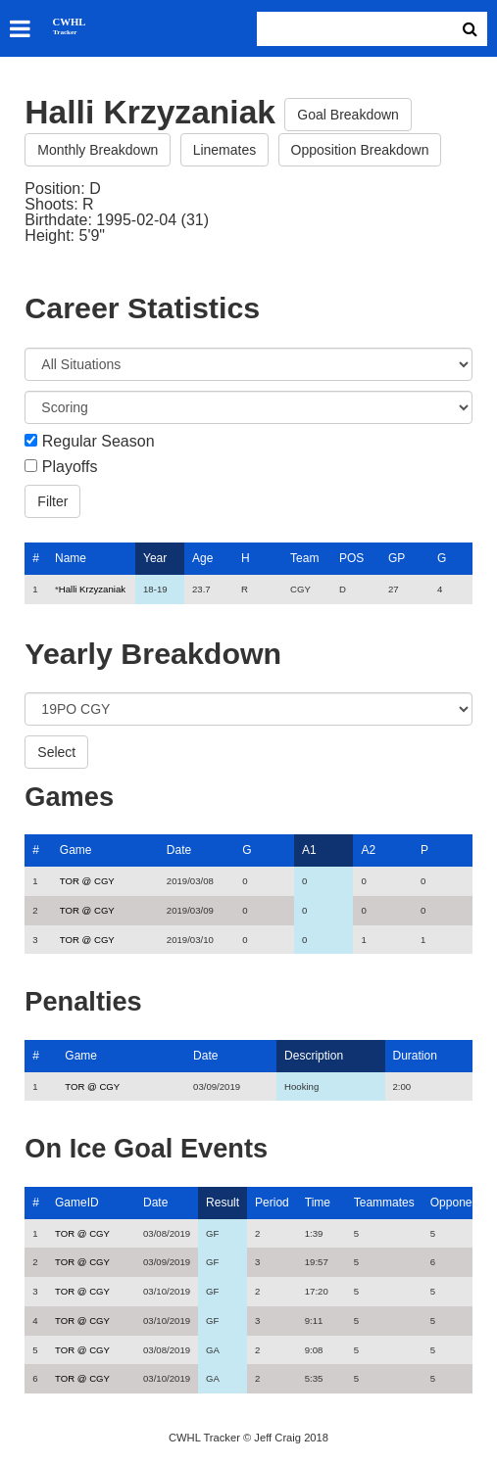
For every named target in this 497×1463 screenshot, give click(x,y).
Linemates (225, 150)
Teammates (384, 1202)
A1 (309, 850)
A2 (368, 850)
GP (396, 558)
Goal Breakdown (348, 114)
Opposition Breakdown (360, 150)
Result (222, 1202)
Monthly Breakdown (97, 150)
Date (179, 850)
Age (202, 558)
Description (313, 1055)
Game (76, 850)
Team (304, 558)
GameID (77, 1202)
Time (317, 1202)
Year (155, 558)
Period (272, 1202)
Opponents (459, 1202)
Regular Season (98, 441)
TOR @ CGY (87, 880)
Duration (415, 1055)
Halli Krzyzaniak (92, 589)
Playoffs (70, 467)
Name (70, 558)
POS (351, 558)
